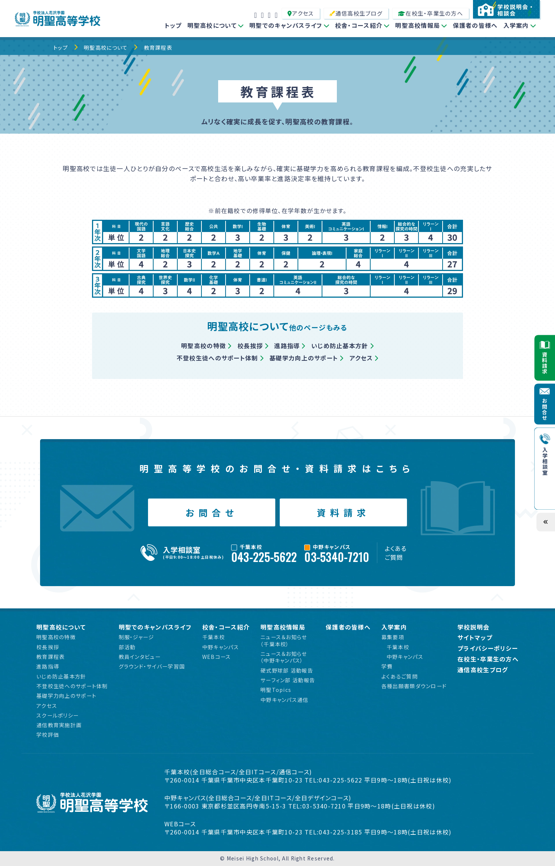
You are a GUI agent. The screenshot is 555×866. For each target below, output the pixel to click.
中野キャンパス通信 (284, 699)
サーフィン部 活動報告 (287, 680)
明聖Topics (275, 689)
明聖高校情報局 (417, 25)
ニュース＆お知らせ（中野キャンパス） (283, 657)
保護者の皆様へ (475, 25)
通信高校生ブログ (356, 13)
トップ (173, 25)
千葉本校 (213, 637)
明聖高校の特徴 (203, 345)
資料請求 (343, 512)
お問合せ (211, 512)
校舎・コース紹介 (358, 25)
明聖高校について (212, 25)
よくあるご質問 (396, 553)
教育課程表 (158, 47)
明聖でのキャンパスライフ (285, 25)
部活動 (127, 647)
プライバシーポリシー (487, 648)
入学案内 (516, 25)
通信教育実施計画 (59, 725)
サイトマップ (474, 637)
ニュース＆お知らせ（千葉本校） (283, 640)
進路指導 (287, 345)
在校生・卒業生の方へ (430, 13)
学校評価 (47, 734)
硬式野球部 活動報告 (286, 670)
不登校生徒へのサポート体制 (217, 357)
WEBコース (216, 656)
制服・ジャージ (136, 637)
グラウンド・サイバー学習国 (152, 666)
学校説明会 (473, 627)
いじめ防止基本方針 (339, 345)
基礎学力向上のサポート (303, 357)
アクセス (300, 13)
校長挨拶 (250, 345)
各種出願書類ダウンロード (414, 686)
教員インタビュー (140, 656)
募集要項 (392, 637)
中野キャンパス (220, 647)
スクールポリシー (57, 715)
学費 (387, 666)
